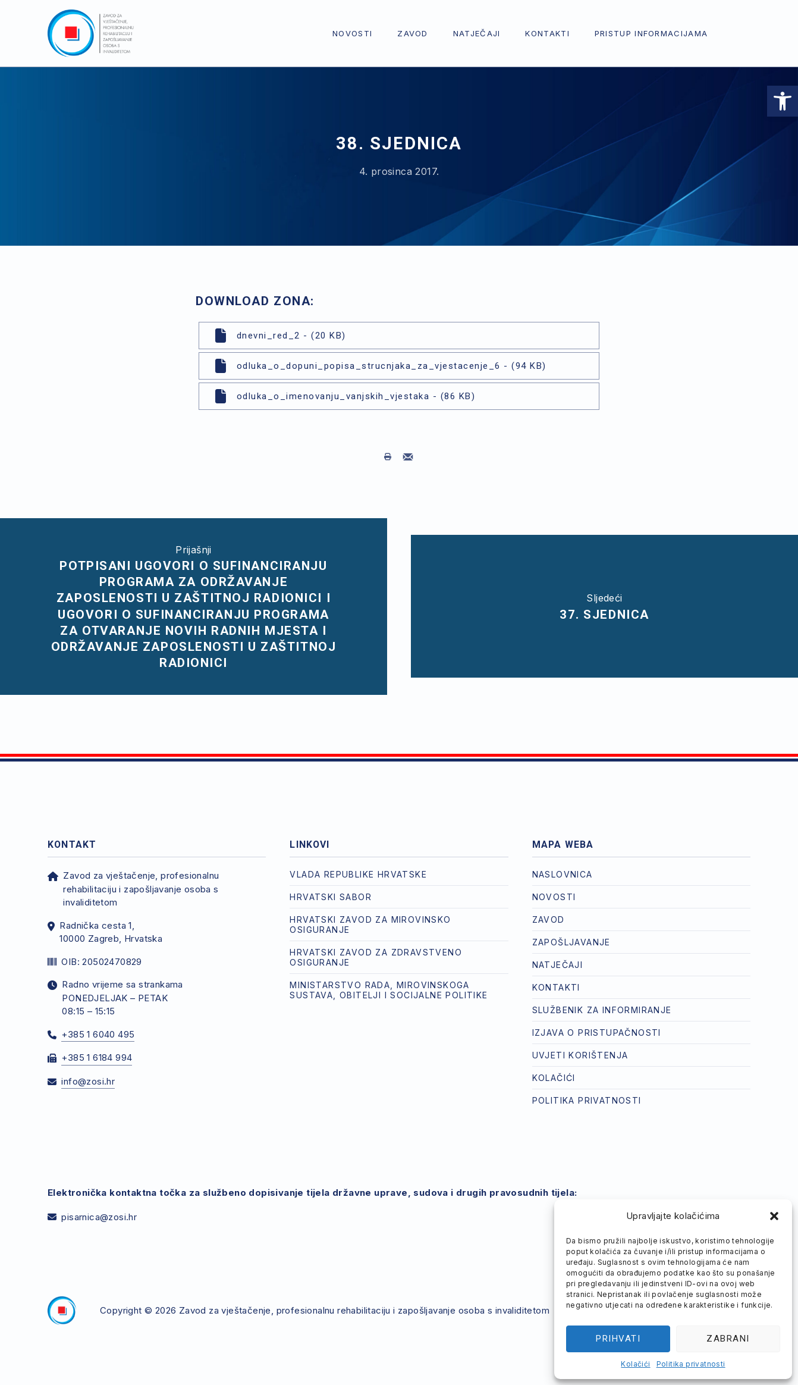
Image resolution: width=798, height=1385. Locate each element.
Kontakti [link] (547, 33)
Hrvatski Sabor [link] (331, 885)
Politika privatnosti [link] (690, 1363)
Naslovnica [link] (562, 863)
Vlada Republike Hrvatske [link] (358, 863)
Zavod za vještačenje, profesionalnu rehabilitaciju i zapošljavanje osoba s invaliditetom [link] (364, 1299)
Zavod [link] (412, 33)
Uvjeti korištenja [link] (580, 1044)
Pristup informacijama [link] (651, 33)
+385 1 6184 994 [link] (96, 1046)
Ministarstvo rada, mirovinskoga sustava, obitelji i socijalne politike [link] (389, 979)
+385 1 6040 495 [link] (97, 1023)
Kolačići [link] (635, 1363)
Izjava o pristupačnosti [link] (596, 1021)
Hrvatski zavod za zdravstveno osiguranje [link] (376, 946)
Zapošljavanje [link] (571, 931)
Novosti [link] (352, 33)
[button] (774, 1216)
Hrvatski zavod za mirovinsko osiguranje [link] (370, 913)
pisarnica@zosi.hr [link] (99, 1205)
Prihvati (618, 1338)
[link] (782, 101)
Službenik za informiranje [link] (602, 999)
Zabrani (728, 1338)
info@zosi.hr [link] (88, 1070)
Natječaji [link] (477, 33)
